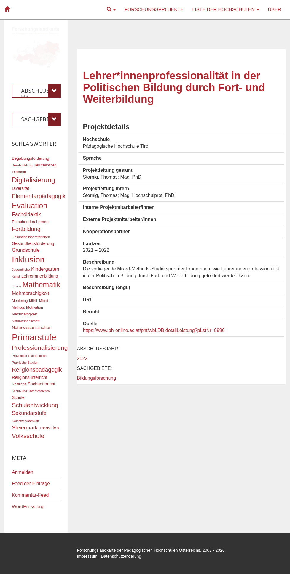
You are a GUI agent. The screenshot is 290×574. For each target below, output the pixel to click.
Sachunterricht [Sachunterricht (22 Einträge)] (41, 383)
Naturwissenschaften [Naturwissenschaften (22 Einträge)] (32, 327)
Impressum (87, 556)
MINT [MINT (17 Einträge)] (33, 301)
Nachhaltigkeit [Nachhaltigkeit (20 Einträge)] (24, 314)
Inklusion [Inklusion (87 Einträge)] (28, 259)
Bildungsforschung (96, 378)
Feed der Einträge (31, 483)
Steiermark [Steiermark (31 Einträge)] (25, 428)
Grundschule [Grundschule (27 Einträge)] (26, 250)
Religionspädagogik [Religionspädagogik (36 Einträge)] (37, 370)
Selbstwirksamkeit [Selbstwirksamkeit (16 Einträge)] (25, 421)
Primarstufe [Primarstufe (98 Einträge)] (34, 337)
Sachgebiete (41, 119)
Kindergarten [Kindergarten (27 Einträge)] (45, 269)
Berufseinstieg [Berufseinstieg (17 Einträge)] (45, 165)
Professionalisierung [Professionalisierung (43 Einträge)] (40, 347)
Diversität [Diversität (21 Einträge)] (20, 188)
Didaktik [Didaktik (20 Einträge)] (19, 172)
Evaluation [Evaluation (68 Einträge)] (29, 205)
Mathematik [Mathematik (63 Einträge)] (41, 284)
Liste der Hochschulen (225, 9)
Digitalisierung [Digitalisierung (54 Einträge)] (33, 180)
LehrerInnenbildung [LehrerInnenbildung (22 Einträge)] (39, 276)
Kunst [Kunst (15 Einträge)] (16, 276)
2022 (82, 358)
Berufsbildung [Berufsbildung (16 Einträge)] (22, 165)
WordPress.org (27, 506)
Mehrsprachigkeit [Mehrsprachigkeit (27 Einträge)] (30, 293)
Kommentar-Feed (30, 495)
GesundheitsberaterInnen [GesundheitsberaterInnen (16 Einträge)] (31, 237)
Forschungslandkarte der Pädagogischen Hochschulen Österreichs (138, 550)
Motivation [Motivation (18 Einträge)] (34, 307)
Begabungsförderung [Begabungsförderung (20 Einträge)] (30, 158)
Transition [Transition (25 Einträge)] (49, 427)
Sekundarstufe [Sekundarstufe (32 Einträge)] (29, 413)
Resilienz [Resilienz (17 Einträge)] (19, 384)
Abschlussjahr (41, 91)
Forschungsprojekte (154, 9)
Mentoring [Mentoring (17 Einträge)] (20, 301)
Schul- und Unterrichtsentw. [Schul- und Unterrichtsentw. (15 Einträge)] (31, 391)
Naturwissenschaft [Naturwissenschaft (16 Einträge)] (25, 321)
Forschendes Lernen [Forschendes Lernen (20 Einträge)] (30, 221)
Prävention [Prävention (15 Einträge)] (19, 355)
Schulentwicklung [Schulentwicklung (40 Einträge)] (35, 405)
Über (274, 9)
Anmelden (22, 472)
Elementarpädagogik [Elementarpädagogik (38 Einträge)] (39, 196)
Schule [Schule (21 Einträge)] (18, 397)
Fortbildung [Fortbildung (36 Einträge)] (26, 229)
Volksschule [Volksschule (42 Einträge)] (28, 435)
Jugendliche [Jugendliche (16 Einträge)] (21, 269)
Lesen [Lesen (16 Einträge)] (16, 286)
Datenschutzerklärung (121, 556)
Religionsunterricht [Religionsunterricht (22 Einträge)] (29, 377)
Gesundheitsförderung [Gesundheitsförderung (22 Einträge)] (33, 243)
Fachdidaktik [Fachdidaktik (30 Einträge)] (26, 214)
